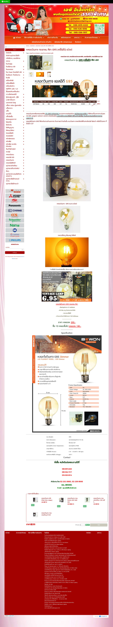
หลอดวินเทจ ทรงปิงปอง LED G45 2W (72, 500)
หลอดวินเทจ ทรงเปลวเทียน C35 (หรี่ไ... (99, 500)
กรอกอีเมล (8, 247)
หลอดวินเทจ (32, 45)
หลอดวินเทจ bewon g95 (46, 53)
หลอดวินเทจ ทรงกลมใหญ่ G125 (46, 514)
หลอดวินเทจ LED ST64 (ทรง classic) (46, 499)
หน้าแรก (27, 45)
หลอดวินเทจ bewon (34, 53)
